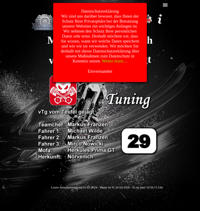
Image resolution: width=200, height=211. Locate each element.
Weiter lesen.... (114, 61)
